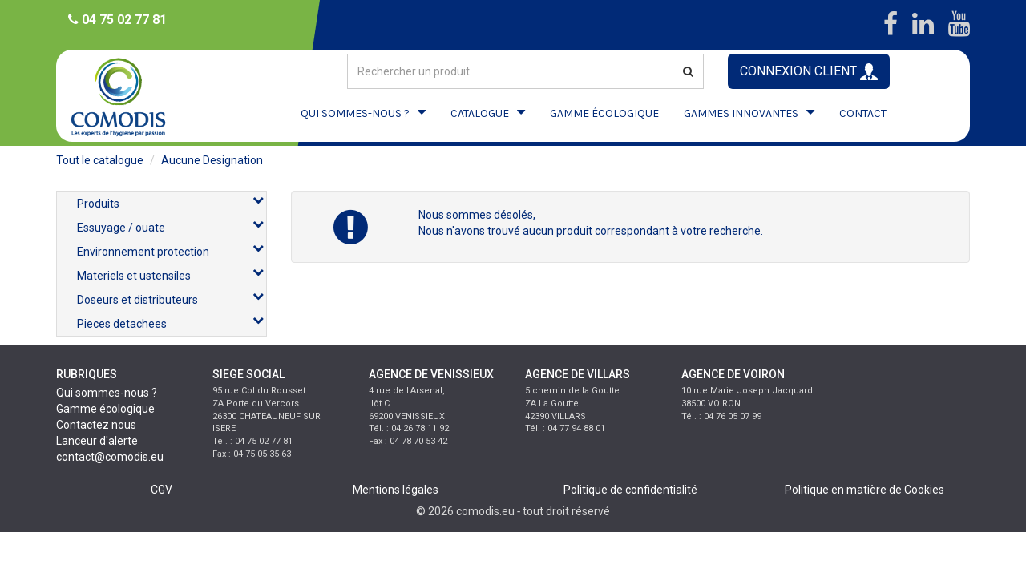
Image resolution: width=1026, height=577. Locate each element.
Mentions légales (395, 489)
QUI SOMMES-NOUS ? (355, 113)
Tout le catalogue (99, 160)
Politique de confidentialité (630, 489)
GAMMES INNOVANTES (741, 113)
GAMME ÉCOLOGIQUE (604, 113)
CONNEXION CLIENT (809, 71)
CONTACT (863, 113)
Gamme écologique (105, 408)
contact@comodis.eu (110, 456)
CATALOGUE (479, 113)
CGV (161, 489)
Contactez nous (96, 424)
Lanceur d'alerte (97, 440)
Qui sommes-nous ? (106, 392)
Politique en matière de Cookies (864, 489)
